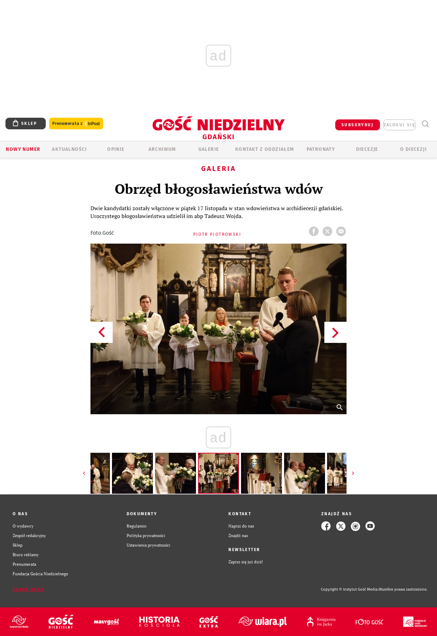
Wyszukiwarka (425, 124)
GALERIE (208, 149)
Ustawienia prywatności (148, 545)
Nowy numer (23, 149)
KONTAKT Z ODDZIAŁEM (264, 149)
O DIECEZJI (413, 149)
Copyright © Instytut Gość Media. (350, 589)
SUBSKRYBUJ (357, 124)
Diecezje (367, 149)
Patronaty (321, 149)
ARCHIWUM (162, 149)
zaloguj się (399, 124)
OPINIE (115, 149)
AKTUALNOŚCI (69, 149)
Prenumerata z (76, 124)
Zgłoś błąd (28, 589)
